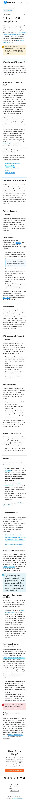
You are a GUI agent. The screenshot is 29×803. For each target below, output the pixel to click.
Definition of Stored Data (12, 163)
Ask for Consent (10, 165)
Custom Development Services (14, 787)
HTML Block (6, 297)
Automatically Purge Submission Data (14, 657)
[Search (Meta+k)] (26, 2)
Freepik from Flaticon (18, 798)
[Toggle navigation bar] (2, 2)
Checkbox (18, 242)
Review (7, 170)
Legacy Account (14, 793)
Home (12, 784)
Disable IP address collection (13, 535)
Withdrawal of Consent (12, 168)
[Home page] (4, 8)
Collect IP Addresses (9, 566)
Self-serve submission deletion (14, 544)
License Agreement (14, 790)
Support (16, 784)
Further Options (7, 144)
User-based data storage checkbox (15, 537)
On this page (7, 14)
